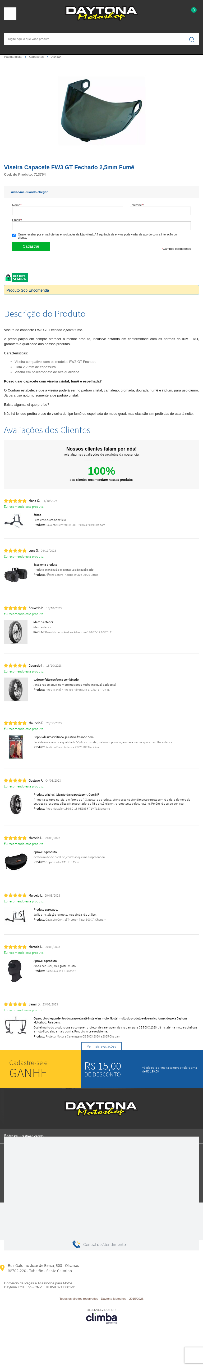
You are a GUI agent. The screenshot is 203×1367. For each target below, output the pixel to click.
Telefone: (137, 205)
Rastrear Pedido (31, 1136)
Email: (17, 219)
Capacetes (36, 56)
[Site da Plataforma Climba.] (101, 1316)
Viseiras (56, 57)
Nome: (17, 205)
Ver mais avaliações (101, 1046)
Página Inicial (13, 56)
